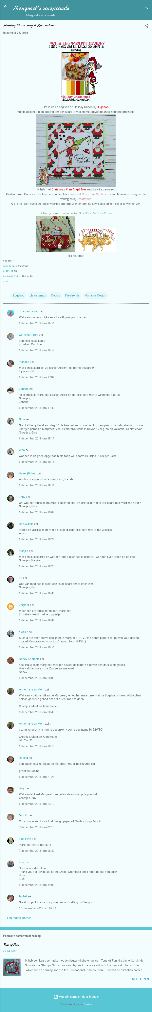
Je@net (24, 605)
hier (21, 204)
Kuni (22, 862)
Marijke (23, 551)
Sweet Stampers (10, 266)
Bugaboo (19, 295)
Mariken (24, 362)
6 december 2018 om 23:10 (36, 804)
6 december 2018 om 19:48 (36, 620)
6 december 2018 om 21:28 (36, 777)
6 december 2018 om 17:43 (36, 408)
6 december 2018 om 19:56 (36, 647)
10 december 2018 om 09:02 (37, 908)
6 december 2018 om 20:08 (36, 678)
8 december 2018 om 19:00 (36, 885)
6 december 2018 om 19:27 (36, 566)
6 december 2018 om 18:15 (36, 462)
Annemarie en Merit (31, 689)
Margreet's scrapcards (41, 7)
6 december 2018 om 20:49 (36, 712)
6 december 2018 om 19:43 (36, 593)
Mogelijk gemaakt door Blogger (76, 996)
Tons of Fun (10, 944)
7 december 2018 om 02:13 (36, 827)
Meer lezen (140, 979)
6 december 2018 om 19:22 (36, 539)
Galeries (88, 1004)
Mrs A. (23, 815)
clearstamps (38, 295)
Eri (21, 578)
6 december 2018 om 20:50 (36, 746)
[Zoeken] (146, 8)
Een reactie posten (19, 918)
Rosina (23, 758)
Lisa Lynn (25, 839)
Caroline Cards (28, 335)
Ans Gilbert (26, 524)
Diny (21, 788)
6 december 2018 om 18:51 (36, 485)
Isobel (23, 896)
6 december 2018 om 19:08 (36, 512)
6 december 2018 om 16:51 (36, 323)
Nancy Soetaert (29, 659)
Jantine (23, 389)
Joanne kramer (29, 311)
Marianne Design (95, 295)
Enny (22, 497)
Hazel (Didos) (27, 473)
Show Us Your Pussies (99, 213)
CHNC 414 (8, 271)
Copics (55, 295)
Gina (22, 419)
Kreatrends (72, 295)
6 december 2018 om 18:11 (36, 438)
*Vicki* (23, 632)
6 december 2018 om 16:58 (36, 350)
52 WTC (6, 281)
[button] (146, 26)
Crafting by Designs (12, 276)
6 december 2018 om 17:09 (36, 377)
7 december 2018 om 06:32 (36, 851)
